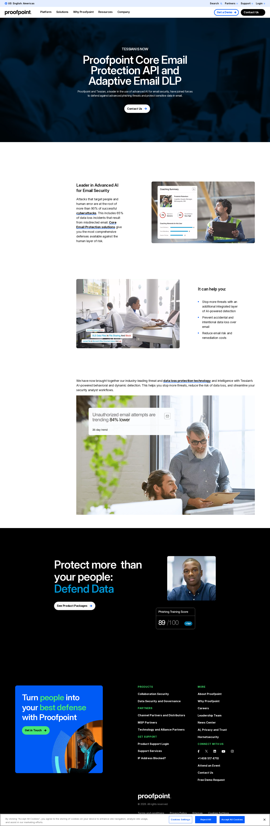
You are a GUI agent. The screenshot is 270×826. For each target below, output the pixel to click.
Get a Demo (224, 12)
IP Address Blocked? (152, 758)
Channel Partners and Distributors (161, 715)
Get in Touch (33, 730)
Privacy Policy (178, 813)
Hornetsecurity (208, 737)
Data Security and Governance (159, 701)
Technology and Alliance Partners (161, 729)
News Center (207, 722)
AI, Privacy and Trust (212, 729)
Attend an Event (209, 765)
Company (123, 12)
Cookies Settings (218, 813)
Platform (45, 12)
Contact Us (251, 12)
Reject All (205, 819)
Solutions (62, 12)
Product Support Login (153, 744)
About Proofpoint (210, 694)
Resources (105, 12)
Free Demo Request (211, 780)
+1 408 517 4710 (208, 758)
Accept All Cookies (232, 819)
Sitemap (197, 813)
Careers (203, 708)
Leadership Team (209, 715)
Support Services (150, 751)
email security (161, 91)
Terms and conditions (151, 813)
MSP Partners (147, 722)
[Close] (264, 819)
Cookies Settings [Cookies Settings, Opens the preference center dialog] (180, 819)
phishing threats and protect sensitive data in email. (152, 95)
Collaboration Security (153, 694)
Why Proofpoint (83, 12)
